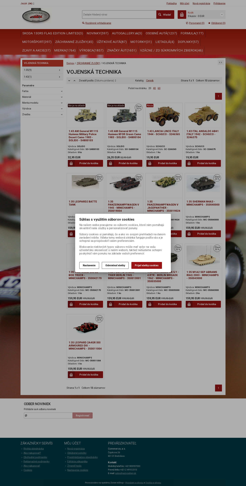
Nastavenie (89, 265)
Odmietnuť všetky (115, 265)
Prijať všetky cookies (147, 265)
